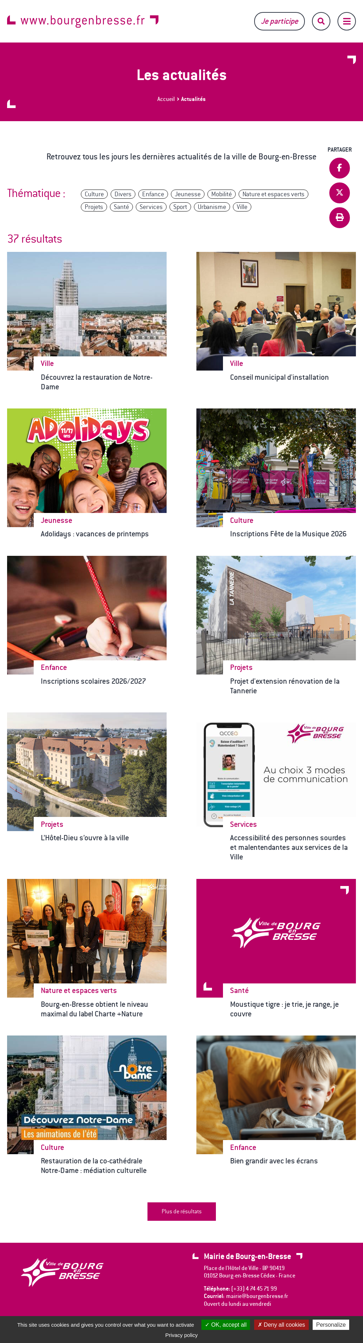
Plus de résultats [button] (182, 1211)
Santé (121, 207)
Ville (242, 207)
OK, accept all (225, 1325)
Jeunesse (188, 194)
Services (151, 207)
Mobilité (221, 194)
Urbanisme (212, 207)
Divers (123, 194)
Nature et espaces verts (273, 194)
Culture (94, 194)
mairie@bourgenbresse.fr (257, 1296)
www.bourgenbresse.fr (82, 21)
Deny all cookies (281, 1325)
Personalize (331, 1325)
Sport (180, 207)
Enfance (153, 194)
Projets (94, 207)
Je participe (279, 21)
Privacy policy (181, 1335)
